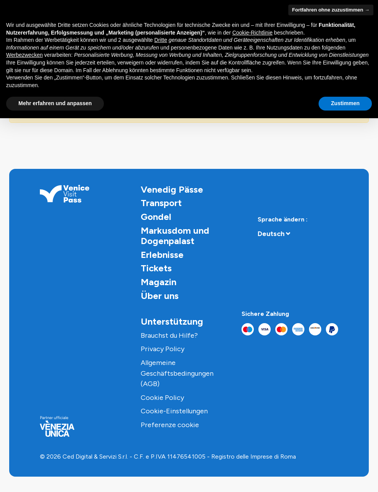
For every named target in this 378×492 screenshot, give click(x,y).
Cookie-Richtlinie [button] (252, 33)
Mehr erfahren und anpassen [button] (55, 103)
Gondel (156, 216)
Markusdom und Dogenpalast (175, 236)
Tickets (156, 268)
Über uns (160, 295)
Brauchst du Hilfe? (169, 335)
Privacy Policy (162, 349)
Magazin (158, 281)
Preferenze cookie (170, 425)
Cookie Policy (162, 397)
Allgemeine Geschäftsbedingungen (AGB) (177, 373)
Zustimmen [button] (345, 103)
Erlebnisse (162, 254)
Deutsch (271, 233)
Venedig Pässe (172, 189)
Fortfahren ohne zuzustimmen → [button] (331, 10)
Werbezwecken (24, 55)
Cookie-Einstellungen (174, 411)
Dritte (160, 40)
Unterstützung (172, 321)
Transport (161, 202)
